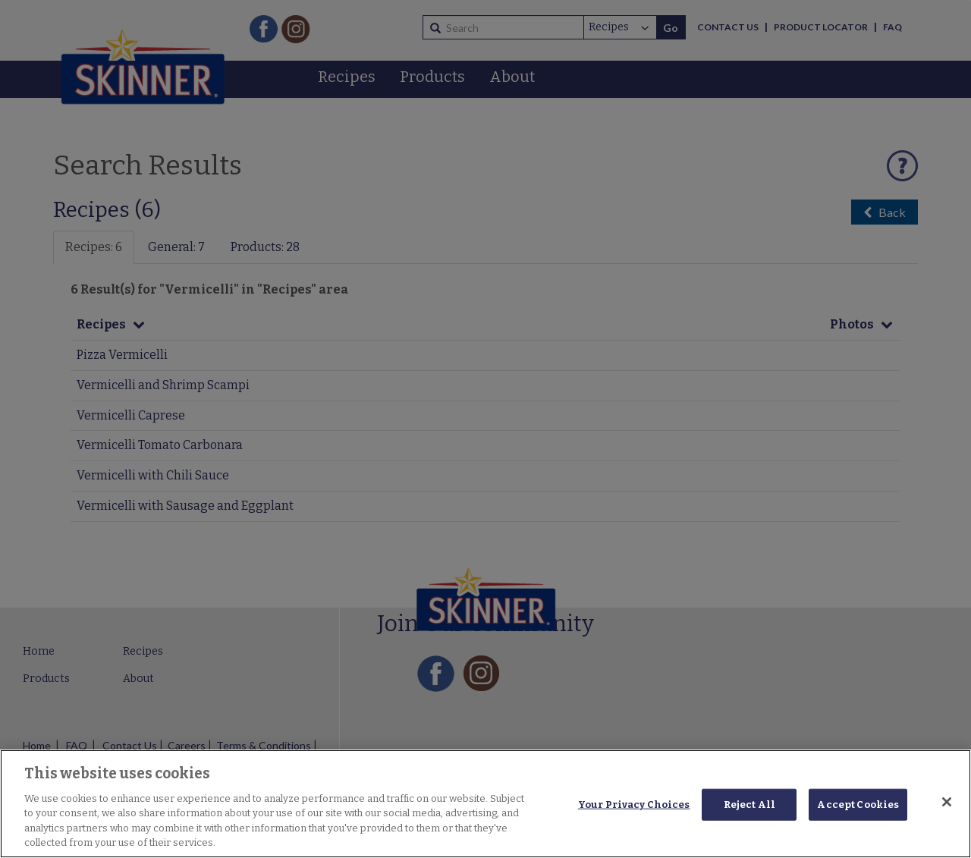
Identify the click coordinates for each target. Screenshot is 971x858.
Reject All (749, 804)
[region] (485, 804)
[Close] (946, 802)
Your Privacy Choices (634, 804)
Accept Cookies (858, 804)
